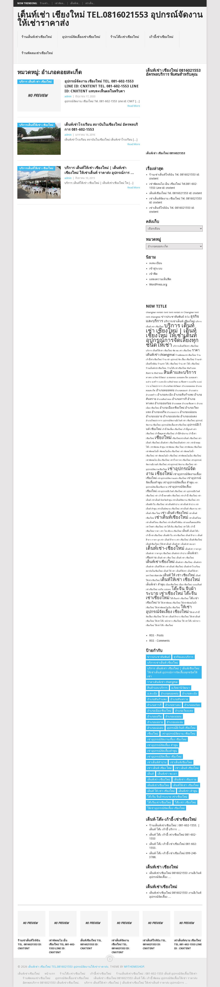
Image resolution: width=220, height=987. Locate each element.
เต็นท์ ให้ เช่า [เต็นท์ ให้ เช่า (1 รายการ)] (169, 571)
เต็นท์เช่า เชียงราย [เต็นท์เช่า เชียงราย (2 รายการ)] (185, 779)
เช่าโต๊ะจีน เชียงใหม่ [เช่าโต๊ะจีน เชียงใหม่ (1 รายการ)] (173, 526)
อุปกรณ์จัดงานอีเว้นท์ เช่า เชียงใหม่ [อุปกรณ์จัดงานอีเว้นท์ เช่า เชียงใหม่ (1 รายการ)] (179, 420)
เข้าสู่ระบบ (155, 268)
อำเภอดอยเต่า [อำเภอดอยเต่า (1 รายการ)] (181, 390)
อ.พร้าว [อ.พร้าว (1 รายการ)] (155, 382)
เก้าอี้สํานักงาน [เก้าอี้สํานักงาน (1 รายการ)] (181, 433)
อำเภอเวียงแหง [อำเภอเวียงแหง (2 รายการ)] (184, 710)
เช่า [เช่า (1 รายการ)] (188, 442)
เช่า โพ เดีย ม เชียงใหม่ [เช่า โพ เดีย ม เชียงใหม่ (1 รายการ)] (170, 531)
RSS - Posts (156, 635)
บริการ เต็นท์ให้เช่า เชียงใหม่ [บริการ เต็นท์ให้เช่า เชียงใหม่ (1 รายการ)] (159, 350)
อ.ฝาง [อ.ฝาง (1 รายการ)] (148, 382)
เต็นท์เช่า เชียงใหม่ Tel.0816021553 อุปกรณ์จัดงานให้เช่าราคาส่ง (110, 19)
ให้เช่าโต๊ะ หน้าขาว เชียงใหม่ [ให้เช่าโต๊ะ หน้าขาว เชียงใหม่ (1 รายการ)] (168, 621)
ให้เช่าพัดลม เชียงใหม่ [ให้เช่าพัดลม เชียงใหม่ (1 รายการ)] (170, 603)
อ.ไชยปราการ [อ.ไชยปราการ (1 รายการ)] (156, 386)
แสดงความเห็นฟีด (160, 279)
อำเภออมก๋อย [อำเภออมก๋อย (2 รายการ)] (163, 403)
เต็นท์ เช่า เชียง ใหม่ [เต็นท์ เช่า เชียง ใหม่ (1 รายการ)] (166, 557)
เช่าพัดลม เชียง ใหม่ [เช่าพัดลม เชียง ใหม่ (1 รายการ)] (175, 447)
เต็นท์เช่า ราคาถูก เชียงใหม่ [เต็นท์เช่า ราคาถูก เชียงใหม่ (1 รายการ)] (158, 553)
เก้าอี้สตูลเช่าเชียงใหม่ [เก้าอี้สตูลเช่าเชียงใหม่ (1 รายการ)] (164, 433)
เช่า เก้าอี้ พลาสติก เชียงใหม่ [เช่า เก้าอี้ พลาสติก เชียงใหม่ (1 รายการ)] (167, 495)
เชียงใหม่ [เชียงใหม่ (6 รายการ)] (163, 437)
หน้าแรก (50, 973)
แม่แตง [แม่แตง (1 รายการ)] (167, 589)
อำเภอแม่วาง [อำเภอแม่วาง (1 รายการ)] (173, 412)
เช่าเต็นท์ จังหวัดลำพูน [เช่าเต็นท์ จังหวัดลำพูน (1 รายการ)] (162, 500)
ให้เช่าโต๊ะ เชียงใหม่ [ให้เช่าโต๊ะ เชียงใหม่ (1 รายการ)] (164, 625)
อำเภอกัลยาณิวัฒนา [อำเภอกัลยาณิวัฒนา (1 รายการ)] (172, 386)
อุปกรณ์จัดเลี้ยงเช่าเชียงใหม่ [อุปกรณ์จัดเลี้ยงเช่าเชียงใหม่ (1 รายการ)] (173, 425)
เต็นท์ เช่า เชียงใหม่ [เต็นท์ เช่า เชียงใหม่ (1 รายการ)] (185, 557)
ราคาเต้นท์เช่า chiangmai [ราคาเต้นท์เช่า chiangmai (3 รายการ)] (162, 682)
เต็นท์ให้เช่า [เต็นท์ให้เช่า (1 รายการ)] (181, 571)
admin (68, 96)
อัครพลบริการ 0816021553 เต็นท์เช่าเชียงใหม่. (51, 982)
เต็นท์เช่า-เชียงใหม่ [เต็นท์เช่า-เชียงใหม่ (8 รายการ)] (165, 548)
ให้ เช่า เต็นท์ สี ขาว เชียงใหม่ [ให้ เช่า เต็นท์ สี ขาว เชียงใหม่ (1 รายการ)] (175, 616)
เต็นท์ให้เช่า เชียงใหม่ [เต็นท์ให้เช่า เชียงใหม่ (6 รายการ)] (180, 579)
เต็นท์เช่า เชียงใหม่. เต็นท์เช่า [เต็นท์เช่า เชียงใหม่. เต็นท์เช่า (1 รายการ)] (188, 562)
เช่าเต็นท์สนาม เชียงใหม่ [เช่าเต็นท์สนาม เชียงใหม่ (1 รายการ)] (168, 508)
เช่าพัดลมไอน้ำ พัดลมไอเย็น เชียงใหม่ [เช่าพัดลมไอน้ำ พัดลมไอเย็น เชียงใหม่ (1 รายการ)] (162, 451)
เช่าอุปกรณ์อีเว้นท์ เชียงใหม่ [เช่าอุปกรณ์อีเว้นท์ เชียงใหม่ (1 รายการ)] (170, 491)
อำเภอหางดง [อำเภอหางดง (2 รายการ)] (173, 704)
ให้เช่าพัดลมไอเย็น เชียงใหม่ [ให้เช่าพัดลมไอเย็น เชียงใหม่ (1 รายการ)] (167, 607)
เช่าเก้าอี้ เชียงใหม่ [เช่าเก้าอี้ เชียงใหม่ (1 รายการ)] (189, 495)
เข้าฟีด (153, 273)
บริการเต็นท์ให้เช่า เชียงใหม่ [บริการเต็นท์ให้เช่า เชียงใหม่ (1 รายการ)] (185, 346)
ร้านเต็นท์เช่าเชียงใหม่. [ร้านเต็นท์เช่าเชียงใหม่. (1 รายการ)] (156, 368)
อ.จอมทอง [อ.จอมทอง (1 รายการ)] (171, 377)
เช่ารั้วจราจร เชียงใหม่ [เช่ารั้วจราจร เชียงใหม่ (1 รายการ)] (180, 460)
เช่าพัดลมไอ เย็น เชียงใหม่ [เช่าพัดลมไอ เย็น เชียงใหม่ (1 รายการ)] (157, 460)
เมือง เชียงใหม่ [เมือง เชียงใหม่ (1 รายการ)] (185, 584)
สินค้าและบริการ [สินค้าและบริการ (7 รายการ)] (180, 372)
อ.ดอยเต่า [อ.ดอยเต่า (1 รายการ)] (193, 377)
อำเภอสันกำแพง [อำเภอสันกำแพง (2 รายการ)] (183, 394)
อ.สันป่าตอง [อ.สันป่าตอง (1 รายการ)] (172, 382)
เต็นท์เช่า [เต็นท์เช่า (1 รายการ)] (176, 544)
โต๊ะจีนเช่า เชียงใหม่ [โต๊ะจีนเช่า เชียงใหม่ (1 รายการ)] (179, 598)
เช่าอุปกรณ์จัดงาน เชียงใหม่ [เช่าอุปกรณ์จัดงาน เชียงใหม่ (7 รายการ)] (171, 471)
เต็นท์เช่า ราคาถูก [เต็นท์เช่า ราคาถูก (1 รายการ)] (193, 549)
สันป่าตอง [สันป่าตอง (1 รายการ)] (158, 373)
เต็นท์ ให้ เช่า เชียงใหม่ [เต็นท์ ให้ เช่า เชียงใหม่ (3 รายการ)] (179, 575)
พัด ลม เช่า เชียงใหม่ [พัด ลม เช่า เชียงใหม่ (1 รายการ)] (182, 350)
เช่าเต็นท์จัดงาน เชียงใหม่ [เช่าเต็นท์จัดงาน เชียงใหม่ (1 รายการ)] (184, 500)
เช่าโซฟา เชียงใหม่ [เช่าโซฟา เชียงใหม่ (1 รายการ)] (154, 526)
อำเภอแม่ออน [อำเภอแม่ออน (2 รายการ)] (188, 412)
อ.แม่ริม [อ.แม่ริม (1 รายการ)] (192, 382)
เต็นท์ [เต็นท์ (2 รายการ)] (185, 530)
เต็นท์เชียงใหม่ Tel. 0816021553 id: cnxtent (175, 193)
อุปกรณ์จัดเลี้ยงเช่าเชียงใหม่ (81, 37)
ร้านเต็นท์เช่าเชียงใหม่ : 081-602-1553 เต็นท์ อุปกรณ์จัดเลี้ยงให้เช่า (156, 973)
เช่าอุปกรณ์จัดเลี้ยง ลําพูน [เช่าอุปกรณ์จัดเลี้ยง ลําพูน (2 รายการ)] (178, 482)
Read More (134, 105)
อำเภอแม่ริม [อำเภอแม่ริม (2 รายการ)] (159, 412)
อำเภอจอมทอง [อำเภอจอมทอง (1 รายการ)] (188, 386)
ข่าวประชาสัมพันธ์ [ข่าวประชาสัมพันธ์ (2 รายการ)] (172, 316)
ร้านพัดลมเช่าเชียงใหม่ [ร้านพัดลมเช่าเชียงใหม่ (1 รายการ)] (185, 355)
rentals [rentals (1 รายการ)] (160, 312)
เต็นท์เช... (75, 3)
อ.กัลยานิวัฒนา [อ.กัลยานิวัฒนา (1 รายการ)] (159, 377)
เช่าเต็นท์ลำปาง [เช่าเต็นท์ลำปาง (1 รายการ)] (172, 504)
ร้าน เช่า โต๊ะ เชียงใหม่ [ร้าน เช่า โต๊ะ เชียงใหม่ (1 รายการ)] (189, 364)
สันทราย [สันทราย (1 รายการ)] (149, 373)
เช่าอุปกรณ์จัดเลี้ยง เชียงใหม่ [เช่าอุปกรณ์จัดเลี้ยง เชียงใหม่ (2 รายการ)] (164, 756)
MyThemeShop (134, 966)
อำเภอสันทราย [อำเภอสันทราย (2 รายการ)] (179, 699)
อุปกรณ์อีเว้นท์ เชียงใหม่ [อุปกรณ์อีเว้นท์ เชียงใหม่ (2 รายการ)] (181, 727)
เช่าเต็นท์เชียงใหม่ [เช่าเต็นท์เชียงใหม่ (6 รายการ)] (171, 517)
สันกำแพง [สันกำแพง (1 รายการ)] (191, 368)
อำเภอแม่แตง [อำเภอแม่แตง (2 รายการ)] (188, 416)
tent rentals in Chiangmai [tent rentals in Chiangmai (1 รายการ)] (181, 312)
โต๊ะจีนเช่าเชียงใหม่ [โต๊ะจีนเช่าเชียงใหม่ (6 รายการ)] (159, 802)
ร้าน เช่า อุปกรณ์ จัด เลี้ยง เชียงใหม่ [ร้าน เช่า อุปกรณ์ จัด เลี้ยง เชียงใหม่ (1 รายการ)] (178, 359)
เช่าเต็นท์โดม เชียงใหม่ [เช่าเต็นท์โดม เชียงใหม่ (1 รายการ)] (156, 522)
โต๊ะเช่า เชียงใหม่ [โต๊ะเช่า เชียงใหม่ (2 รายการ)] (185, 802)
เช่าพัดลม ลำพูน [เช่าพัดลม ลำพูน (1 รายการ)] (157, 447)
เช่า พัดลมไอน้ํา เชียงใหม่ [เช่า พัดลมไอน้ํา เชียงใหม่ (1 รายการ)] (166, 455)
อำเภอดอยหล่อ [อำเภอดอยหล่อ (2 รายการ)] (165, 390)
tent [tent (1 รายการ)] (166, 312)
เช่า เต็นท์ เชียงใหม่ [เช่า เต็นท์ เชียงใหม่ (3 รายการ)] (174, 513)
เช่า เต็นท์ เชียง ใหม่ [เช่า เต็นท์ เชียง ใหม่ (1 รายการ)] (159, 768)
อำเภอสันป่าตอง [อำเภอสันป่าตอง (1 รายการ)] (164, 399)
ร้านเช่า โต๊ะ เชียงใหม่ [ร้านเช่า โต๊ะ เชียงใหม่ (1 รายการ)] (168, 364)
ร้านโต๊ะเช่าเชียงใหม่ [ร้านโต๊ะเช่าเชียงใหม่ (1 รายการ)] (176, 368)
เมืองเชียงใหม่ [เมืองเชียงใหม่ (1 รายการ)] (172, 584)
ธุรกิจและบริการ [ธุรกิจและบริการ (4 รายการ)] (183, 656)
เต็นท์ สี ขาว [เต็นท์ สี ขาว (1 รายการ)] (191, 535)
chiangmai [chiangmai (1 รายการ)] (151, 312)
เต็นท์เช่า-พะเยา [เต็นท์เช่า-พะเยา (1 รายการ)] (188, 544)
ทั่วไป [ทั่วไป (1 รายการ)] (187, 317)
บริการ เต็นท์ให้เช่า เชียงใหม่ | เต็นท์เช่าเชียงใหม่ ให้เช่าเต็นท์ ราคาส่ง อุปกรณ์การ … (99, 170)
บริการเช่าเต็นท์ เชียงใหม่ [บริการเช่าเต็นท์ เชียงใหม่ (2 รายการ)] (179, 321)
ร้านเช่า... (44, 3)
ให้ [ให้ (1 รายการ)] (159, 603)
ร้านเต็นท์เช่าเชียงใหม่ (36, 37)
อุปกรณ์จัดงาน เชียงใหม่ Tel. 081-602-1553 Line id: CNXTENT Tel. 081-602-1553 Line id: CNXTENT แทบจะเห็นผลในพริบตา (101, 86)
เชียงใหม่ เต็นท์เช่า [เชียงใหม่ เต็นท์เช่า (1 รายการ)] (160, 442)
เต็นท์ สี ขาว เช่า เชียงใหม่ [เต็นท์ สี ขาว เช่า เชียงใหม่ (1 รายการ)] (176, 539)
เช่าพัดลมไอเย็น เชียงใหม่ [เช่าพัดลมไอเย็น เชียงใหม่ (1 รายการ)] (189, 455)
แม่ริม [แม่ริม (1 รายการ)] (160, 589)
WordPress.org (158, 284)
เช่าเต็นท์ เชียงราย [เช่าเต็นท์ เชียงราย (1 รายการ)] (188, 508)
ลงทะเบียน (155, 263)
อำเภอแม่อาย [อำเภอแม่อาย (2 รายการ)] (154, 416)
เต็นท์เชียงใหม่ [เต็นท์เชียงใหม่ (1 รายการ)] (195, 539)
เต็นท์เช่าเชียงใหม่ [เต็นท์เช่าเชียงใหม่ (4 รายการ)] (160, 562)
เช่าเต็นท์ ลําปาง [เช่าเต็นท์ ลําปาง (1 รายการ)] (187, 504)
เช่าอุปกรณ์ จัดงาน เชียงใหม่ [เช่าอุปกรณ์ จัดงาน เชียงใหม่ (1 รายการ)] (180, 464)
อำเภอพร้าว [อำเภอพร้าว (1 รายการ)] (151, 395)
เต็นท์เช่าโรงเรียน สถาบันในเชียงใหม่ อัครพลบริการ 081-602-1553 (101, 126)
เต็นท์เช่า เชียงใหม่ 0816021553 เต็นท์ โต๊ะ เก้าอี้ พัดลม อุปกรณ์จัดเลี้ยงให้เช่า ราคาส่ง (145, 978)
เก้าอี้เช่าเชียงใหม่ (161, 37)
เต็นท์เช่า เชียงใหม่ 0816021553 (165, 153)
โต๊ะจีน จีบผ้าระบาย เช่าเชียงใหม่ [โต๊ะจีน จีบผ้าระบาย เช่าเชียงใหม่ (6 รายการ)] (171, 591)
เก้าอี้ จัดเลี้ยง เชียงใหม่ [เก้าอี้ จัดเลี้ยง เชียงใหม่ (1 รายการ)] (172, 429)
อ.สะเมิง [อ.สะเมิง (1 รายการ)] (163, 382)
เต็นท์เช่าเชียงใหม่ (29, 973)
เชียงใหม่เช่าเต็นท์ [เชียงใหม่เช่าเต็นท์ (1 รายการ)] (180, 438)
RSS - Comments (159, 640)
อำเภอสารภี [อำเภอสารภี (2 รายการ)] (179, 398)
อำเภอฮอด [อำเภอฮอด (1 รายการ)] (176, 403)
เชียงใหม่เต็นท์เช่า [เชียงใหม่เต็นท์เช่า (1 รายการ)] (177, 442)
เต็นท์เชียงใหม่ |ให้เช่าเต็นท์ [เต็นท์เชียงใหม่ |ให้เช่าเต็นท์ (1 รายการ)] (158, 544)
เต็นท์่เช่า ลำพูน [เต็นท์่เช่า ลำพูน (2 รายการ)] (155, 584)
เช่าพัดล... (60, 3)
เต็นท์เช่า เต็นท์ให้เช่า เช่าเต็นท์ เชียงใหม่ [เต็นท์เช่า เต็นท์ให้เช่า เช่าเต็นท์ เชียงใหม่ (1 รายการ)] (164, 566)
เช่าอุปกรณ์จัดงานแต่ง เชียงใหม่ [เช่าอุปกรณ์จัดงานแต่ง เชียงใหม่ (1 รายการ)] (172, 478)
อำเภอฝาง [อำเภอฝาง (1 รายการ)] (193, 390)
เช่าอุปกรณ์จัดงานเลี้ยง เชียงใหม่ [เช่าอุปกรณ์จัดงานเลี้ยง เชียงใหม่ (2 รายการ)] (166, 739)
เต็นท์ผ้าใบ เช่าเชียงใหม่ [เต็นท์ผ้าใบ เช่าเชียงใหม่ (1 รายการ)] (174, 535)
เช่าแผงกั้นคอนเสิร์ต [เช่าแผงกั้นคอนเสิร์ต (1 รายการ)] (192, 522)
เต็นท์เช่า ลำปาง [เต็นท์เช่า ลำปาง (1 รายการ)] (179, 553)
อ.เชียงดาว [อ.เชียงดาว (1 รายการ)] (183, 382)
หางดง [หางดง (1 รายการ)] (149, 377)
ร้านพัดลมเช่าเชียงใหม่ (37, 53)
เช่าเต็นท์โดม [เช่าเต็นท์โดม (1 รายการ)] (195, 518)
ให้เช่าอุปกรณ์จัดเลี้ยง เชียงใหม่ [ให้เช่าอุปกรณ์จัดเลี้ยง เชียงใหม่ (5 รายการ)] (169, 609)
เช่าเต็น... (90, 3)
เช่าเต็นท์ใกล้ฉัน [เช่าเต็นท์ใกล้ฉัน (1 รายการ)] (175, 522)
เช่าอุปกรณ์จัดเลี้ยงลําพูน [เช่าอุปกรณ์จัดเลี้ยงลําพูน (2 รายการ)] (162, 750)
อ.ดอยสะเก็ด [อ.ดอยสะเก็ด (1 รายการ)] (182, 377)
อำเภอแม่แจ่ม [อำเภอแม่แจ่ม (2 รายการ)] (171, 416)
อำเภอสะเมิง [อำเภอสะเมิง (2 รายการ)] (165, 394)
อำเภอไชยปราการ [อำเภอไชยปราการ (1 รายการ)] (154, 420)
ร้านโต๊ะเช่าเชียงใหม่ (124, 37)
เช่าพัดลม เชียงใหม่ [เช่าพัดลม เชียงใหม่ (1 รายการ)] (193, 447)
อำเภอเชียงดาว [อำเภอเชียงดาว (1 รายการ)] (189, 403)
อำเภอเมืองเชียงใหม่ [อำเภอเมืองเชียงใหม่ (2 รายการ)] (172, 407)
